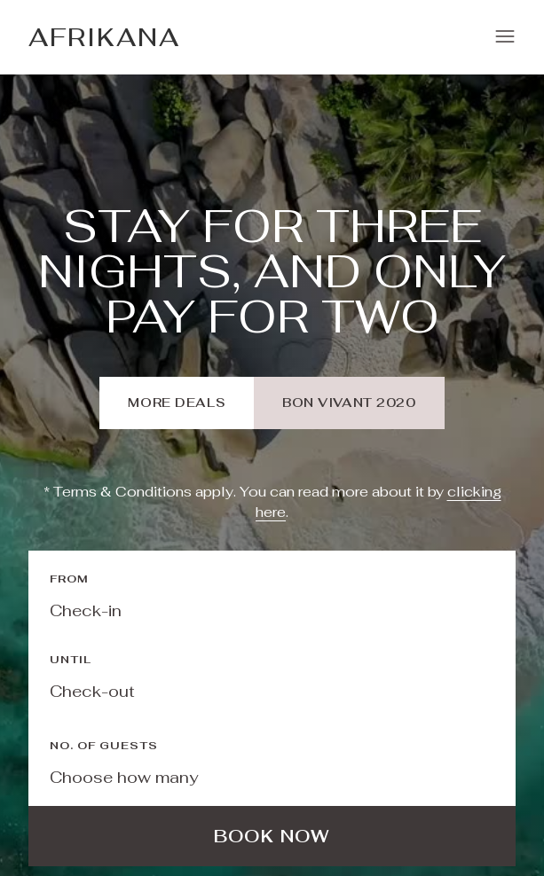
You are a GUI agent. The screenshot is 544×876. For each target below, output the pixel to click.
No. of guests (103, 746)
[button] (505, 37)
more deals (176, 403)
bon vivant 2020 (348, 403)
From (69, 579)
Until (70, 660)
